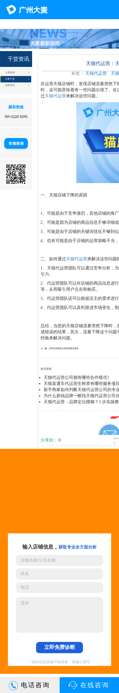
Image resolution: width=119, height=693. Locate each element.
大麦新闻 (10, 72)
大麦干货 (10, 79)
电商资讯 (10, 85)
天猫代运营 (96, 73)
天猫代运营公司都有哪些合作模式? (76, 377)
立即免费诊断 (59, 647)
